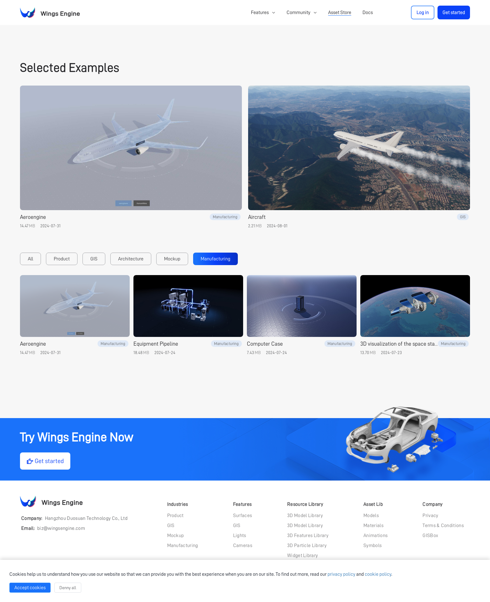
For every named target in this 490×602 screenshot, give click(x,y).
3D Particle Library (307, 545)
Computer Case (265, 344)
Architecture (130, 258)
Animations (375, 535)
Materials (373, 525)
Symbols (372, 545)
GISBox (430, 535)
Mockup (172, 258)
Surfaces (242, 515)
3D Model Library (305, 515)
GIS (94, 258)
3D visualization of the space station (401, 344)
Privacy (430, 515)
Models (371, 515)
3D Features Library (307, 535)
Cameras (242, 545)
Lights (239, 535)
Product (62, 258)
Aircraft (257, 217)
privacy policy (341, 574)
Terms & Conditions (443, 525)
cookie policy (378, 574)
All (30, 258)
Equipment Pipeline (155, 344)
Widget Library (302, 555)
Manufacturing (215, 258)
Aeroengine (33, 217)
